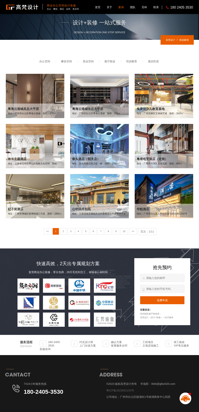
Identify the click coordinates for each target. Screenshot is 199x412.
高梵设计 (167, 39)
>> (134, 231)
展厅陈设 (109, 61)
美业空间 (88, 61)
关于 (109, 7)
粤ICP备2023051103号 (120, 390)
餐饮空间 (66, 61)
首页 (97, 7)
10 (125, 231)
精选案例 (182, 39)
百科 (144, 7)
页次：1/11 (149, 231)
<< (46, 231)
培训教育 (131, 61)
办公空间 (44, 61)
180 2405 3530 (181, 7)
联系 (156, 7)
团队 (132, 7)
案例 (121, 7)
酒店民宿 (153, 61)
